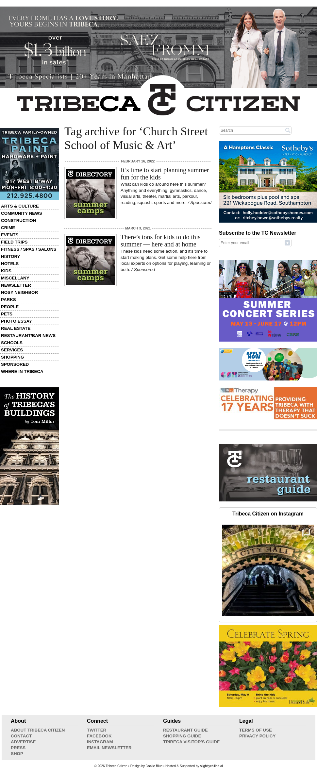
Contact (21, 736)
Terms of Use (255, 730)
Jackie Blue (154, 766)
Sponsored (15, 364)
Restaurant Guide (185, 730)
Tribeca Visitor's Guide (191, 741)
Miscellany (15, 278)
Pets (6, 314)
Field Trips (14, 242)
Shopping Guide (182, 736)
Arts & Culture (20, 206)
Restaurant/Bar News (28, 335)
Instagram (100, 741)
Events (9, 234)
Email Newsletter (109, 747)
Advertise (23, 741)
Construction (18, 220)
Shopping (12, 357)
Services (12, 349)
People (10, 306)
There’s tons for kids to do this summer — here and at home (160, 240)
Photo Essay (16, 321)
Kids (6, 270)
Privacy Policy (257, 736)
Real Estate (15, 328)
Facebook (99, 736)
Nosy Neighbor (19, 292)
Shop (17, 753)
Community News (21, 213)
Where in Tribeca (22, 371)
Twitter (96, 730)
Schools (12, 342)
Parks (8, 299)
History (10, 256)
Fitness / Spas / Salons (28, 249)
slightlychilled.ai (211, 766)
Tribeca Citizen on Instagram (268, 513)
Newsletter (16, 285)
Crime (8, 227)
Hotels (10, 263)
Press (18, 747)
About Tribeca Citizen (38, 730)
